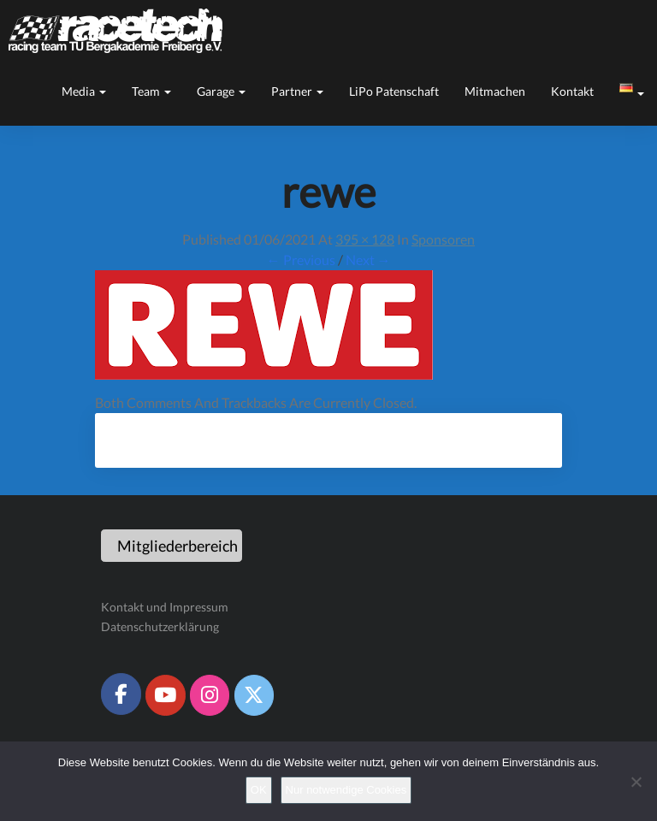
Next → (368, 259)
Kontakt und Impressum (164, 607)
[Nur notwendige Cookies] (635, 781)
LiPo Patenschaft (394, 91)
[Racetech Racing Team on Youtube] (165, 695)
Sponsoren (443, 239)
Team (151, 91)
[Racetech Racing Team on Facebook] (120, 693)
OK (259, 789)
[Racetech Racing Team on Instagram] (209, 695)
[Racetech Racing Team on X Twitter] (254, 695)
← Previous (301, 259)
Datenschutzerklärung (160, 626)
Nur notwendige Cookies (346, 789)
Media (84, 91)
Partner (297, 91)
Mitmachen (495, 91)
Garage (221, 91)
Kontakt (572, 91)
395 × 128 (364, 239)
